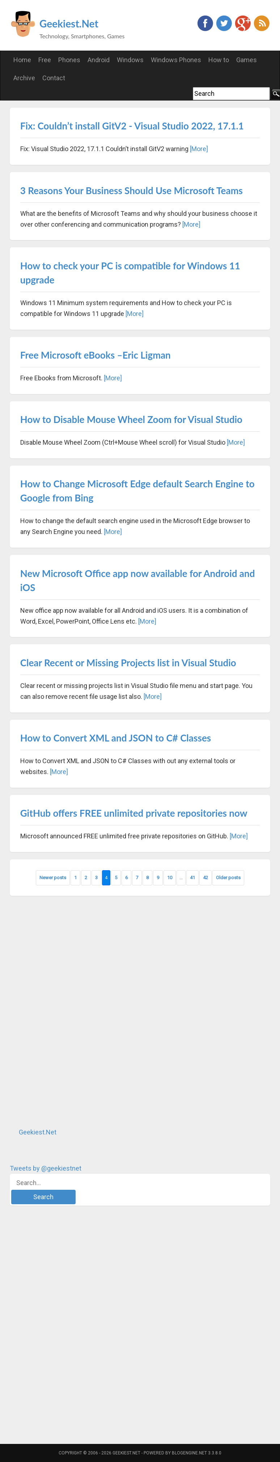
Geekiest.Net (68, 23)
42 (205, 877)
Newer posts (52, 877)
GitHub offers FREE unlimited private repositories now (133, 813)
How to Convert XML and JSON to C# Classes (115, 738)
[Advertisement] (64, 1011)
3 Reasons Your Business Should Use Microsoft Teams (131, 190)
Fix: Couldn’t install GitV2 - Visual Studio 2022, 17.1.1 (132, 126)
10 (169, 877)
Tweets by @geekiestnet (45, 1168)
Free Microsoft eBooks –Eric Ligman (95, 355)
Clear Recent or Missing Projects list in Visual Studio (128, 662)
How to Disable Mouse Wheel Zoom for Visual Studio (131, 419)
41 (192, 877)
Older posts (228, 877)
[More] (199, 149)
